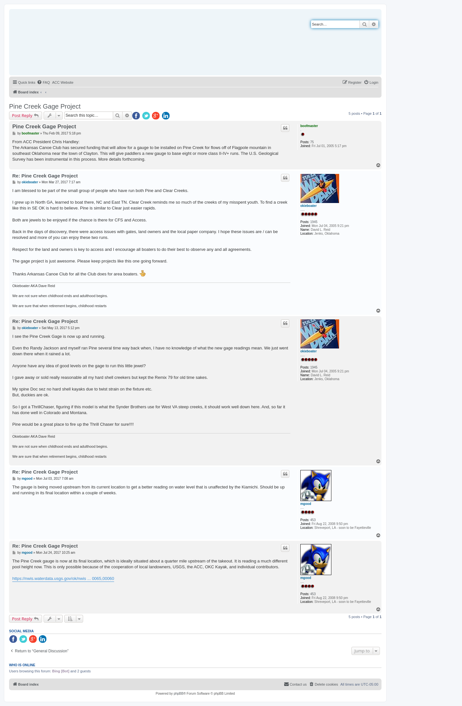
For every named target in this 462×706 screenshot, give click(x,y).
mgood (305, 504)
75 (312, 142)
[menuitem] (43, 82)
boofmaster (309, 126)
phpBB (178, 693)
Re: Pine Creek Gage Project (45, 175)
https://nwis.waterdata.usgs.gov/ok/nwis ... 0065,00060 (63, 578)
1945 (313, 222)
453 (313, 520)
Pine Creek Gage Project (45, 106)
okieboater (308, 206)
